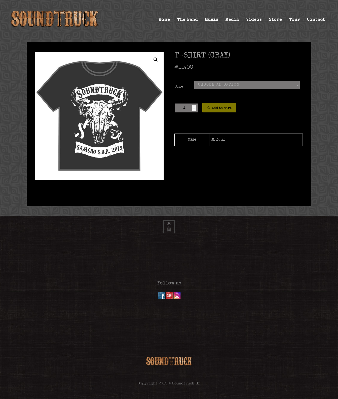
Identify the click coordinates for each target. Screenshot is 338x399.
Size (179, 87)
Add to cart (221, 108)
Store (277, 20)
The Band (189, 20)
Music (213, 20)
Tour (296, 20)
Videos (255, 20)
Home (165, 20)
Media (233, 20)
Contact (316, 20)
